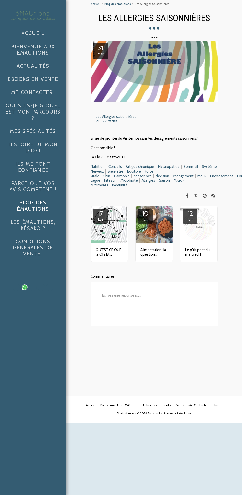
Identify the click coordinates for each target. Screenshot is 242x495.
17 (100, 215)
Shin (106, 176)
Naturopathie (169, 167)
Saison (164, 180)
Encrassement (221, 176)
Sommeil (191, 167)
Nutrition (97, 167)
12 (190, 215)
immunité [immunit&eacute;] (119, 185)
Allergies (148, 180)
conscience (143, 176)
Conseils (115, 167)
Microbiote (129, 180)
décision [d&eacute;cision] (162, 176)
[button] (16, 287)
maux (201, 176)
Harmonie (122, 176)
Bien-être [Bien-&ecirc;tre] (115, 171)
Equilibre (134, 171)
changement (183, 176)
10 (145, 215)
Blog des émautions (117, 4)
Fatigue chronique (140, 167)
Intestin (110, 180)
